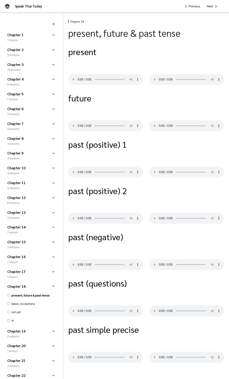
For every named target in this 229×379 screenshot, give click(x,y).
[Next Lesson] (212, 6)
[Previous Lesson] (192, 6)
